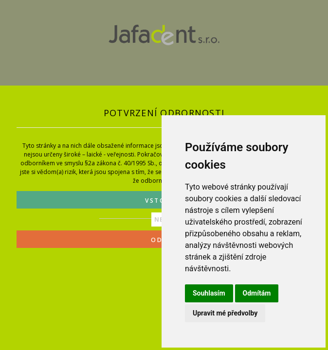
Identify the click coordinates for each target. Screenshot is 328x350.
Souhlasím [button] (209, 293)
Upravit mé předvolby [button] (225, 313)
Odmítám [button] (257, 293)
